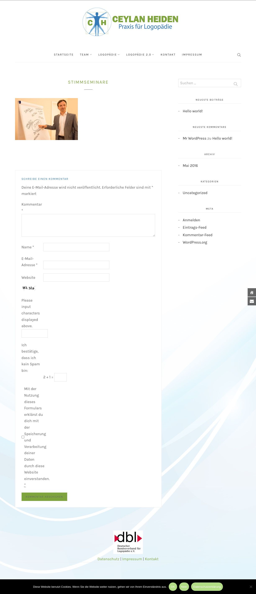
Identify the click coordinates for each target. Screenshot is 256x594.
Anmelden (191, 220)
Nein (184, 586)
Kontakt (168, 54)
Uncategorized (195, 193)
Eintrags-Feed (195, 227)
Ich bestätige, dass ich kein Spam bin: (31, 358)
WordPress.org (195, 242)
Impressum (192, 54)
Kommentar (32, 207)
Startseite (64, 54)
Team (84, 54)
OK (173, 586)
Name (28, 247)
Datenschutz (108, 559)
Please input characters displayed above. (31, 313)
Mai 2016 (190, 165)
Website (28, 277)
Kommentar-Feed (197, 235)
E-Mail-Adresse (30, 261)
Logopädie (107, 54)
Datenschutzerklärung (207, 586)
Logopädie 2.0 (138, 54)
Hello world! (193, 111)
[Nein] (251, 587)
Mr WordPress (194, 138)
